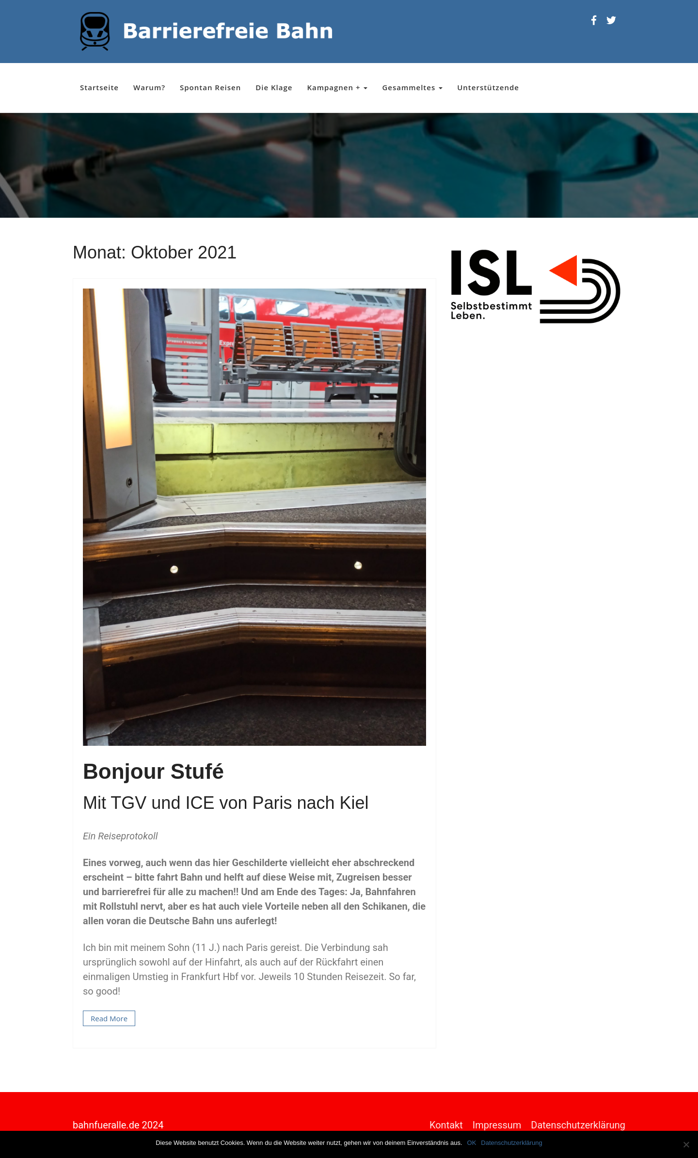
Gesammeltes (412, 87)
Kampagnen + (337, 87)
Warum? (149, 87)
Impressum (497, 1125)
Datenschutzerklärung (578, 1125)
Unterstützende (488, 87)
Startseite (99, 87)
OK (471, 1142)
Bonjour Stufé (153, 771)
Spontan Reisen (210, 87)
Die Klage (273, 87)
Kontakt (446, 1125)
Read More (109, 1018)
